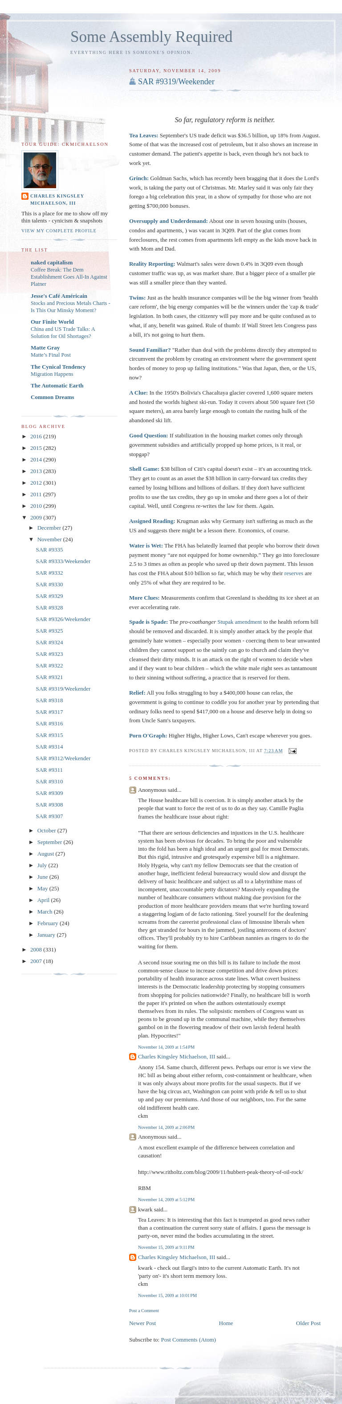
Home (226, 1323)
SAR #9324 (49, 642)
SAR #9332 (49, 572)
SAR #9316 (49, 723)
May (43, 888)
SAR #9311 (49, 769)
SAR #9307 (49, 816)
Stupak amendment (239, 621)
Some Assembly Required (151, 36)
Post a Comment (144, 1310)
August (46, 853)
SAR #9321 (49, 677)
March (45, 911)
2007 (36, 961)
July (43, 865)
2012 (36, 482)
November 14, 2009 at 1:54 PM (166, 1047)
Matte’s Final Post (51, 355)
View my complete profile (59, 230)
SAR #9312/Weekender (63, 758)
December (50, 527)
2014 (36, 459)
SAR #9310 (49, 781)
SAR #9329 (49, 596)
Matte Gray (45, 347)
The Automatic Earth (57, 385)
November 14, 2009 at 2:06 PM (166, 1127)
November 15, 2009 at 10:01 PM (167, 1295)
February (48, 923)
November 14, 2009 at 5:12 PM (166, 1199)
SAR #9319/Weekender (176, 81)
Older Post (308, 1323)
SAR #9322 (49, 665)
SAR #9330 (49, 584)
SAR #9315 (49, 735)
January (47, 934)
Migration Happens (52, 374)
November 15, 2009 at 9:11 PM (166, 1247)
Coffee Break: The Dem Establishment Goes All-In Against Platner (69, 277)
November (50, 539)
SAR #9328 (49, 607)
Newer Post (142, 1323)
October (47, 830)
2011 (36, 494)
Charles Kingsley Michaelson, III (176, 1056)
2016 (36, 436)
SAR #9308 (49, 804)
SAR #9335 (49, 549)
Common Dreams (52, 397)
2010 (36, 505)
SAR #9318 (49, 700)
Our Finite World (52, 321)
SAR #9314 (49, 746)
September (50, 842)
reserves (294, 573)
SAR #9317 (49, 711)
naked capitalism (52, 262)
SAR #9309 (49, 793)
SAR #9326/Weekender (63, 619)
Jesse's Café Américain (59, 295)
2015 (36, 448)
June (43, 876)
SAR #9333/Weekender (63, 561)
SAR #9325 (49, 630)
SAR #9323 (49, 654)
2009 (36, 517)
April (44, 900)
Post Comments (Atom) (188, 1339)
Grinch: (139, 178)
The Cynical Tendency (58, 366)
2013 (36, 471)
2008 (36, 949)
